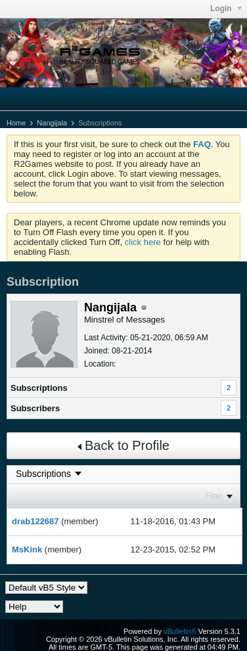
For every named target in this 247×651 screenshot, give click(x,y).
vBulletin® (180, 631)
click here (143, 242)
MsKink (27, 549)
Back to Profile (123, 445)
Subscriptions (39, 388)
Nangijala (52, 123)
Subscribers (35, 408)
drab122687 (35, 521)
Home (16, 123)
